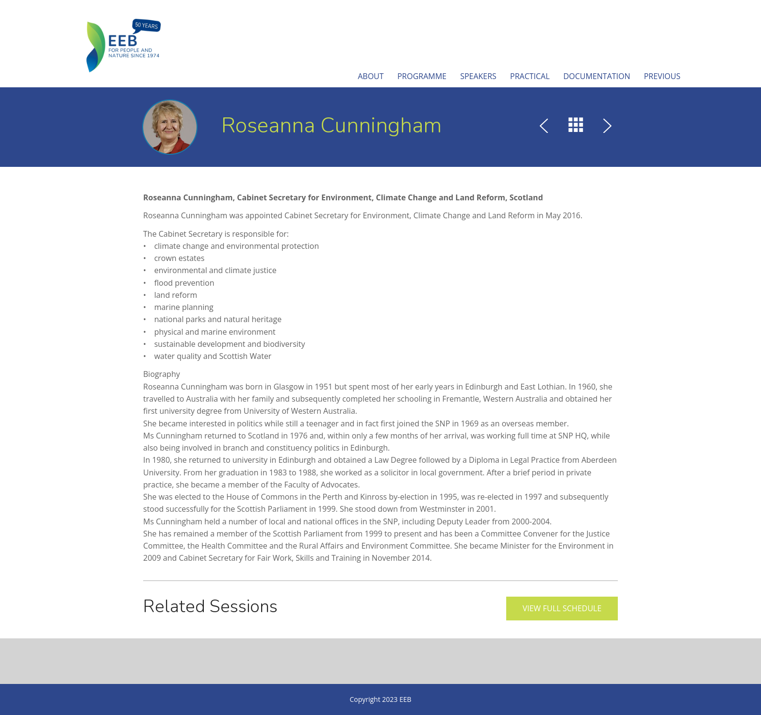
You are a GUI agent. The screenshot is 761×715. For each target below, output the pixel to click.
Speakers (478, 76)
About (370, 76)
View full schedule (562, 608)
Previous (662, 76)
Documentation (596, 76)
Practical (530, 76)
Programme (422, 76)
